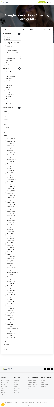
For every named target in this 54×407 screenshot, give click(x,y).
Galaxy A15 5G (10, 229)
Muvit (7, 73)
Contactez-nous (45, 385)
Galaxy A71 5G (10, 315)
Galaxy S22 (10, 168)
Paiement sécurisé (32, 381)
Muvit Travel (9, 85)
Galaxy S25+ (10, 150)
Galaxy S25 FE (10, 269)
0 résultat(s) (26, 29)
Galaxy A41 (10, 303)
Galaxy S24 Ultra (11, 159)
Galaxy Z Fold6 (10, 138)
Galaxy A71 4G (10, 181)
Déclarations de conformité (43, 401)
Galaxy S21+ (10, 335)
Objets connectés (10, 58)
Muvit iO (8, 87)
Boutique (8, 8)
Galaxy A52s (10, 192)
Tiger (7, 98)
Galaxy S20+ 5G (11, 333)
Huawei (5, 124)
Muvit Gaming (9, 80)
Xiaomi (5, 349)
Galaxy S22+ (10, 283)
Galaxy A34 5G (11, 206)
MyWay (8, 89)
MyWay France (9, 94)
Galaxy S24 (10, 156)
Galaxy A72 (10, 317)
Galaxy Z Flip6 (10, 143)
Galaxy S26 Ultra (11, 276)
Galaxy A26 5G (10, 215)
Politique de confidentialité (27, 401)
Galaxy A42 (10, 305)
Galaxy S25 (10, 147)
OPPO (5, 129)
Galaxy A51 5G (10, 308)
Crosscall (6, 113)
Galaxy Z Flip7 (10, 260)
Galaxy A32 (10, 299)
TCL (5, 341)
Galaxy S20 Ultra (11, 179)
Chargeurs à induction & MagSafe (13, 42)
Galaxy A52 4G (11, 197)
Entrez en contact (32, 379)
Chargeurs (9, 46)
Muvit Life (8, 82)
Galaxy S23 (10, 163)
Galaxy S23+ (10, 265)
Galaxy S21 (10, 172)
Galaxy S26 (10, 263)
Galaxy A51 (9, 199)
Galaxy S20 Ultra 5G (12, 328)
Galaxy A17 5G (10, 292)
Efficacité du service (32, 383)
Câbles (9, 48)
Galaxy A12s (10, 242)
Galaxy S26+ (10, 274)
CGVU (16, 401)
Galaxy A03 (10, 253)
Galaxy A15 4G (10, 231)
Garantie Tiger (31, 385)
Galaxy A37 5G (10, 301)
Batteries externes (12, 50)
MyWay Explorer (10, 91)
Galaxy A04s (10, 249)
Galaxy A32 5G (11, 211)
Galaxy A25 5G (10, 217)
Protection (8, 36)
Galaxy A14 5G (10, 233)
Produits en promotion (10, 29)
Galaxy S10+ (10, 326)
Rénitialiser (33, 29)
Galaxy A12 (9, 244)
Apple (5, 111)
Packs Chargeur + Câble (13, 52)
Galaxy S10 (10, 324)
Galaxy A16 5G (10, 224)
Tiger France (9, 100)
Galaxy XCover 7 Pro (12, 272)
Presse (43, 381)
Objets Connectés (18, 391)
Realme (6, 132)
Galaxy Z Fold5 (10, 140)
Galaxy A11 (9, 287)
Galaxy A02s (10, 285)
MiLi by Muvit (9, 71)
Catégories (7, 33)
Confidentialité (44, 383)
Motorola (6, 127)
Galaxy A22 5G (11, 222)
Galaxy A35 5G (10, 204)
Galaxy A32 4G (11, 213)
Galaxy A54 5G (11, 188)
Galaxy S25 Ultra (11, 152)
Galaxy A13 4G (10, 240)
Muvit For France (10, 78)
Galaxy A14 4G (10, 235)
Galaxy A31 (10, 296)
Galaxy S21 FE (10, 170)
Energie (8, 39)
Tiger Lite (8, 103)
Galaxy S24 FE (10, 154)
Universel (6, 344)
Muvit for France (4, 381)
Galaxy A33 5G (11, 208)
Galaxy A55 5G (10, 186)
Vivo (5, 346)
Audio (7, 62)
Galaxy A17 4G (10, 290)
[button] (3, 404)
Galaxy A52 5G (10, 195)
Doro (5, 116)
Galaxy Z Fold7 (10, 281)
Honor (5, 121)
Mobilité (8, 64)
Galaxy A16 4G (10, 226)
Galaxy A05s (10, 247)
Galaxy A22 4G (11, 294)
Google (6, 119)
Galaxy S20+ (10, 330)
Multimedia (8, 60)
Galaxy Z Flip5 (10, 145)
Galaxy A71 (9, 310)
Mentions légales (8, 401)
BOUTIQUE (42, 2)
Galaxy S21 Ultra (11, 174)
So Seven (8, 96)
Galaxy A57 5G (10, 337)
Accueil (2, 8)
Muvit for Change (5, 379)
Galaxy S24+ (10, 278)
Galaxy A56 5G (10, 183)
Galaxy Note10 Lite (12, 321)
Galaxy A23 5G (11, 220)
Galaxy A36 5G (10, 202)
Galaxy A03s (10, 251)
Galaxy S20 (10, 177)
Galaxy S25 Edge (11, 267)
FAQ (29, 387)
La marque (43, 379)
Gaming (8, 56)
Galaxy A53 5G (10, 190)
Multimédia (17, 387)
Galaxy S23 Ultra (11, 165)
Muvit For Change (10, 76)
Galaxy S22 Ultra (11, 312)
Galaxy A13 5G (10, 238)
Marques (6, 68)
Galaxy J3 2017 (11, 319)
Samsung (6, 135)
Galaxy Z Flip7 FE (11, 258)
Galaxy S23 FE (10, 161)
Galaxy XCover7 (11, 256)
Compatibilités (8, 107)
